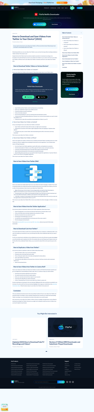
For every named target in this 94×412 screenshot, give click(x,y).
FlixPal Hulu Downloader (48, 363)
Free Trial (28, 97)
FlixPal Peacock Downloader (48, 373)
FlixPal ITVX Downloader (31, 371)
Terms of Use (67, 374)
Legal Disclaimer (68, 371)
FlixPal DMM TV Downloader (32, 374)
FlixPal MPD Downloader (16, 374)
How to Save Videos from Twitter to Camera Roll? (71, 64)
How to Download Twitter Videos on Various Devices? (70, 37)
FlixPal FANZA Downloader (16, 367)
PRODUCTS (46, 7)
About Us (67, 363)
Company (67, 369)
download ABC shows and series (24, 222)
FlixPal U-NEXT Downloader (32, 367)
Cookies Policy (77, 363)
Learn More (35, 101)
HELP (62, 7)
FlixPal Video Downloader (31, 365)
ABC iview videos (36, 222)
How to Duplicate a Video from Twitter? (70, 61)
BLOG (66, 7)
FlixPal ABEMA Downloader (32, 369)
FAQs (66, 367)
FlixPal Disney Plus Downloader (33, 363)
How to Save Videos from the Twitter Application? (70, 55)
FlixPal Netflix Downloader (16, 371)
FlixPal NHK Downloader (48, 369)
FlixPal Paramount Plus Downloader (50, 371)
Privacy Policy (77, 365)
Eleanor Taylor (20, 41)
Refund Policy (77, 369)
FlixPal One (13, 363)
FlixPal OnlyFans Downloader (17, 369)
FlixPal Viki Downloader (48, 374)
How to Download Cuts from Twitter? (70, 58)
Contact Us (67, 365)
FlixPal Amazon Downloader (17, 365)
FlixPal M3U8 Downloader (16, 373)
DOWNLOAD (53, 7)
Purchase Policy (77, 367)
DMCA (66, 373)
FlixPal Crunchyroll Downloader (49, 365)
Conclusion (64, 67)
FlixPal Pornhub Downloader (49, 367)
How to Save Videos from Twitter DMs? (70, 52)
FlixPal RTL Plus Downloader (32, 373)
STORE (58, 7)
